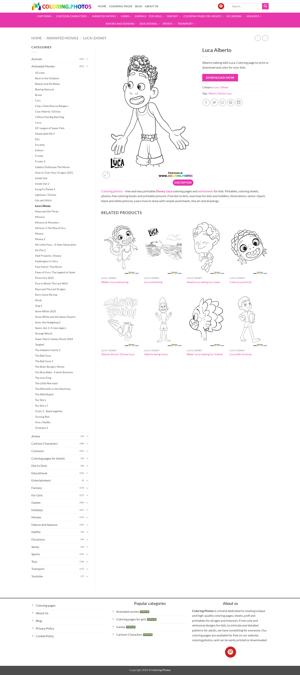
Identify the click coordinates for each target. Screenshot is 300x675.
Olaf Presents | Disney (48, 255)
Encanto (40, 144)
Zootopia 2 (41, 427)
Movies (36, 517)
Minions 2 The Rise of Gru (50, 228)
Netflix (36, 532)
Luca (229, 93)
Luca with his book (241, 354)
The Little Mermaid (46, 383)
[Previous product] (265, 38)
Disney (221, 93)
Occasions (235, 16)
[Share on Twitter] (214, 102)
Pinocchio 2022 (44, 277)
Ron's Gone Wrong (46, 294)
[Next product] (258, 38)
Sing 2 (38, 305)
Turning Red (42, 416)
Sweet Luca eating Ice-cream (203, 282)
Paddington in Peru (46, 261)
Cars (38, 100)
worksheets (205, 191)
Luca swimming (153, 282)
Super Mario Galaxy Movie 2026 (54, 339)
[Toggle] (87, 59)
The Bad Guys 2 (44, 361)
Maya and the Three (46, 211)
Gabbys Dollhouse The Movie (52, 167)
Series (35, 547)
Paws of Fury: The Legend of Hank (55, 272)
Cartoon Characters (72, 16)
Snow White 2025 (45, 311)
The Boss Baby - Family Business (54, 372)
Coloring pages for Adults (203, 16)
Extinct (39, 150)
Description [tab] (183, 182)
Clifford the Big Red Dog (49, 117)
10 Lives (40, 72)
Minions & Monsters (47, 222)
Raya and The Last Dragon (50, 289)
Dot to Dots (39, 465)
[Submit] (265, 6)
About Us (151, 6)
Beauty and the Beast (47, 83)
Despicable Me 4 (45, 133)
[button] (106, 174)
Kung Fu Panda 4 (45, 189)
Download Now (220, 77)
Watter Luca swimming (114, 282)
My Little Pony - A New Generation (55, 244)
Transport (187, 24)
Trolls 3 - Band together (49, 411)
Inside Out (41, 178)
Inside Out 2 (42, 183)
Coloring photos (112, 191)
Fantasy (174, 16)
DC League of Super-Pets (49, 128)
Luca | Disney (94, 38)
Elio (37, 139)
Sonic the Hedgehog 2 (48, 322)
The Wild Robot (44, 394)
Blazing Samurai (44, 89)
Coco (38, 122)
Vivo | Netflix (43, 422)
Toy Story (40, 399)
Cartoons (45, 16)
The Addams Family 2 (47, 350)
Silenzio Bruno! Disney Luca (117, 354)
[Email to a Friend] (222, 102)
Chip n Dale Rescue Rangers (51, 106)
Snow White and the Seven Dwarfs (55, 316)
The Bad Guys (43, 355)
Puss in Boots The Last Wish (51, 283)
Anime (35, 436)
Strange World (43, 333)
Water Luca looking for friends (205, 354)
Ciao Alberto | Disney (47, 111)
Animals (140, 16)
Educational (149, 24)
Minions (40, 217)
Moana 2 (40, 239)
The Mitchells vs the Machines (53, 388)
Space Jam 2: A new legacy (50, 327)
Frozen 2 (40, 161)
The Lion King (43, 377)
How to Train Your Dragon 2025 (54, 172)
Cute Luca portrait (240, 282)
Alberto (212, 93)
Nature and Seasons (121, 24)
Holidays (254, 16)
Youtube (37, 576)
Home (102, 6)
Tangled (39, 344)
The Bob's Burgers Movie (49, 366)
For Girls (156, 16)
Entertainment (41, 480)
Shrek (38, 300)
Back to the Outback (47, 78)
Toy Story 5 (41, 405)
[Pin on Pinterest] (230, 102)
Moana (39, 233)
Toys (34, 561)
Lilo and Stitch (43, 200)
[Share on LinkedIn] (239, 102)
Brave (38, 94)
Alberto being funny (156, 354)
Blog (138, 6)
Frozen (39, 155)
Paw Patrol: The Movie (48, 266)
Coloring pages (120, 6)
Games (126, 16)
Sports (169, 24)
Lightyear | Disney (45, 194)
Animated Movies (105, 16)
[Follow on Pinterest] (221, 6)
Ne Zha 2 (40, 250)
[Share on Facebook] (206, 102)
